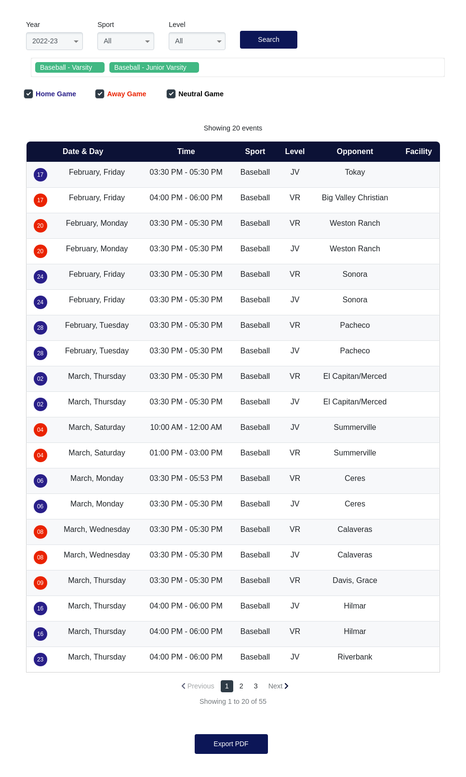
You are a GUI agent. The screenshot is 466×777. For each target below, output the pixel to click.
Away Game (120, 94)
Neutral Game (195, 94)
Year (33, 24)
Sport (105, 24)
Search (268, 39)
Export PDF (230, 744)
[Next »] (278, 686)
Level (177, 24)
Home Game (50, 94)
